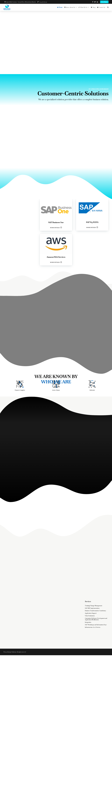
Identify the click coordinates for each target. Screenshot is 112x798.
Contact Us (102, 7)
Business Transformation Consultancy (95, 610)
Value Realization (90, 616)
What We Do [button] (84, 7)
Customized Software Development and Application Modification (96, 619)
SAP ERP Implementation (92, 608)
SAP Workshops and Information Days (96, 625)
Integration (88, 622)
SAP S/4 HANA (92, 222)
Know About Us (71, 7)
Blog (94, 7)
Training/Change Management (93, 605)
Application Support (91, 613)
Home (61, 7)
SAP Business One (56, 222)
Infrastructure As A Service (92, 627)
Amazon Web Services (56, 257)
